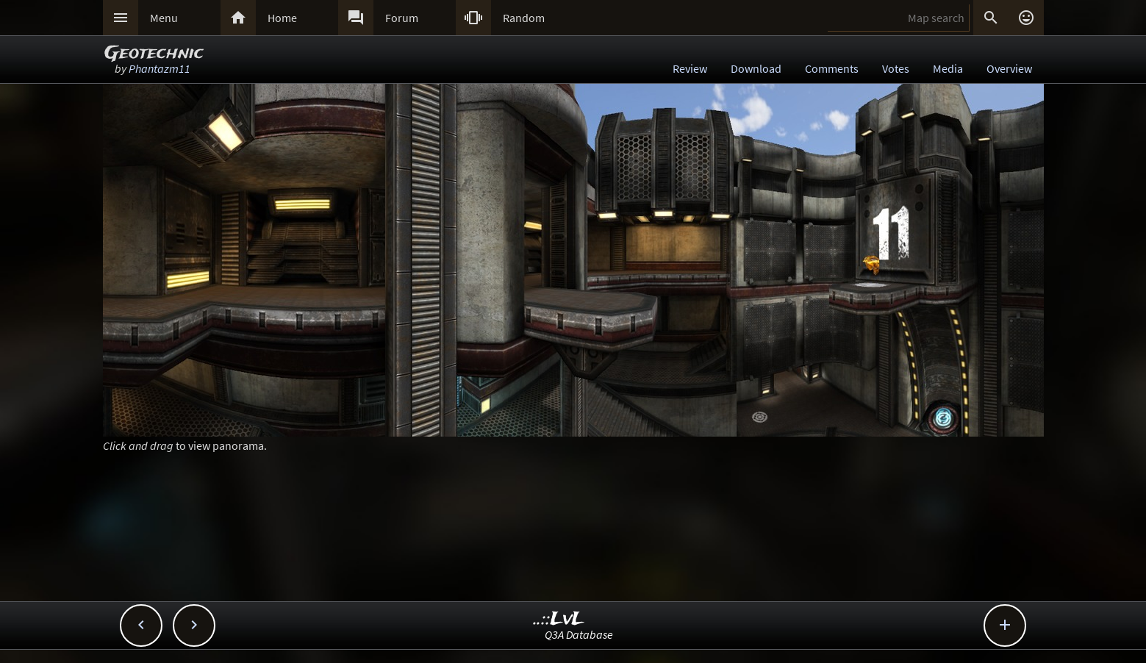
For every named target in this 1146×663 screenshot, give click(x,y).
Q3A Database (579, 634)
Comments (832, 68)
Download (756, 68)
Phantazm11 (159, 68)
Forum (401, 17)
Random (524, 17)
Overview (1009, 68)
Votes (895, 68)
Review (690, 68)
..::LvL (559, 619)
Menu (164, 17)
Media (948, 68)
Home (282, 17)
